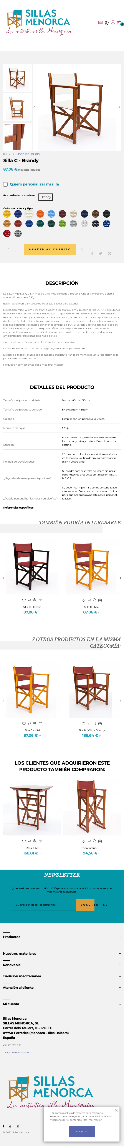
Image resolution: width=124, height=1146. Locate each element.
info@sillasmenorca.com (17, 1052)
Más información (92, 1119)
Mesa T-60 (32, 848)
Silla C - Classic (32, 607)
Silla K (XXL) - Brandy (92, 730)
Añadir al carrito (50, 249)
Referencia (9, 154)
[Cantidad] (11, 249)
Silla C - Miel (91, 607)
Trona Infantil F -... (91, 848)
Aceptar (81, 1131)
